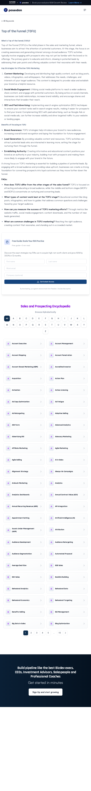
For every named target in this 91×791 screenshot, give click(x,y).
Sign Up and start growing (45, 692)
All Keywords (7, 21)
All (9, 318)
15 (60, 633)
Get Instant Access (45, 282)
